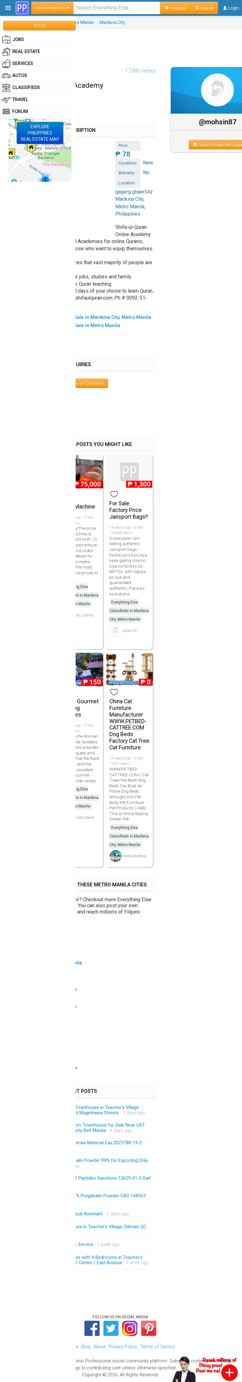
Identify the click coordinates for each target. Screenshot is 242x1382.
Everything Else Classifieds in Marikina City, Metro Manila (79, 595)
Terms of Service (157, 1346)
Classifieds (21, 87)
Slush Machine (77, 506)
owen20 (129, 630)
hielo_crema (83, 615)
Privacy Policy (123, 1346)
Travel (15, 99)
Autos (14, 75)
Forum (15, 111)
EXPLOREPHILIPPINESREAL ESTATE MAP (40, 133)
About (100, 1346)
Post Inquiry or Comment (79, 383)
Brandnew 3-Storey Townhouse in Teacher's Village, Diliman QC (81, 1227)
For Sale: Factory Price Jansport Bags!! (128, 510)
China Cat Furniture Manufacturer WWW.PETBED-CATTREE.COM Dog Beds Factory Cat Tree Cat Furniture (129, 724)
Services (17, 63)
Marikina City (112, 22)
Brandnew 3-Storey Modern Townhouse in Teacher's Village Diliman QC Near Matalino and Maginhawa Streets (78, 1110)
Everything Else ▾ (52, 7)
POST (40, 25)
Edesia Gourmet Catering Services (79, 708)
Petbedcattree (135, 856)
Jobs (13, 39)
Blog (85, 1346)
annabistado (83, 817)
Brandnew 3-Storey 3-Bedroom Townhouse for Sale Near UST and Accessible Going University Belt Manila (81, 1128)
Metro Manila (80, 22)
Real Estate (21, 51)
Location (175, 7)
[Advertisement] (121, 43)
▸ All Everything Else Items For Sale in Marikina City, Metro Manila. (79, 317)
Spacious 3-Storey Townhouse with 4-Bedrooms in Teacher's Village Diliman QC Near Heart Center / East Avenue (79, 1260)
